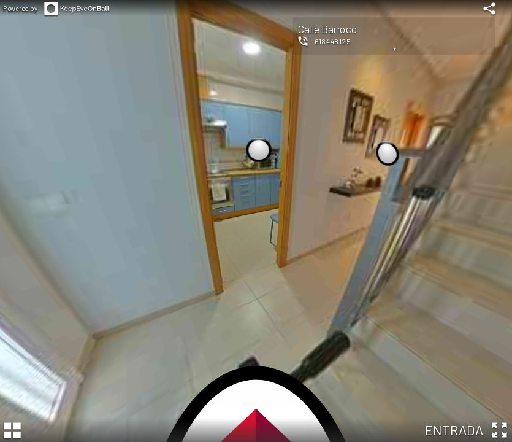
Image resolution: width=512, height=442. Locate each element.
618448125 (332, 41)
